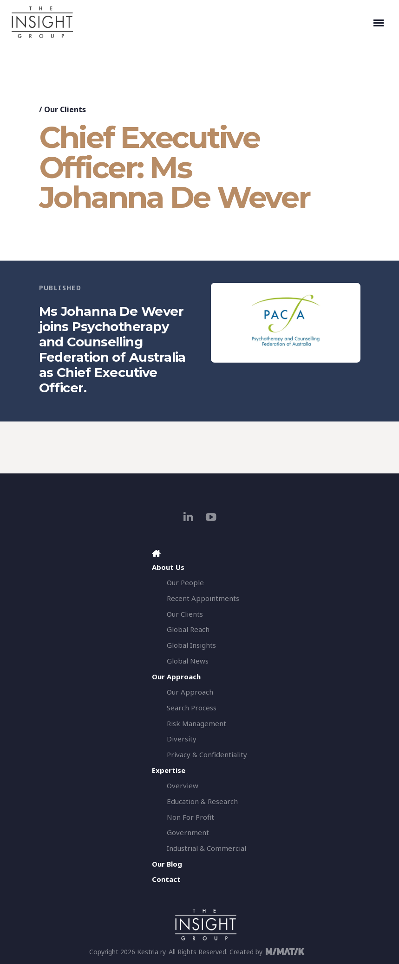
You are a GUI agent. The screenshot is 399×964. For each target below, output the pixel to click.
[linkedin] (188, 516)
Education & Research (202, 801)
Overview (182, 785)
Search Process (191, 707)
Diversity (181, 738)
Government (188, 832)
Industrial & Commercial (206, 848)
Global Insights (191, 645)
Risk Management (196, 723)
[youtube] (211, 516)
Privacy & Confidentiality (207, 754)
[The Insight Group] (190, 22)
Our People (185, 582)
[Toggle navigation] (378, 22)
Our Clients (65, 109)
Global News (188, 660)
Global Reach (188, 629)
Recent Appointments (203, 598)
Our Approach (190, 691)
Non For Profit (190, 817)
